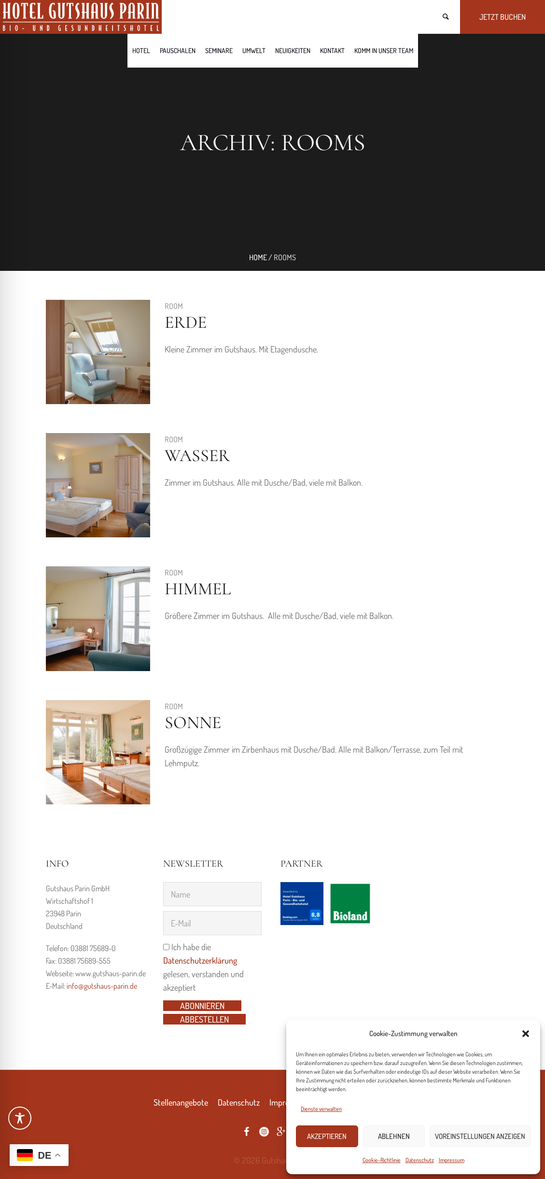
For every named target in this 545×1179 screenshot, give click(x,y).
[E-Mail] (212, 923)
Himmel (198, 588)
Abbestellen (204, 1019)
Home (258, 257)
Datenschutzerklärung (200, 960)
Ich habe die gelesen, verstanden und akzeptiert (203, 967)
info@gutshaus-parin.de (102, 986)
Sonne (193, 722)
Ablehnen (394, 1136)
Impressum (451, 1160)
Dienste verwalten (321, 1108)
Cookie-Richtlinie (382, 1160)
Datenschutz (419, 1160)
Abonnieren (202, 1005)
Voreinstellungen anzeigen (480, 1136)
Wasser (197, 455)
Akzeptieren (327, 1136)
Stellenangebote (181, 1102)
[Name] (212, 894)
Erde (186, 322)
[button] (526, 1034)
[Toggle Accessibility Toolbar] (19, 1118)
